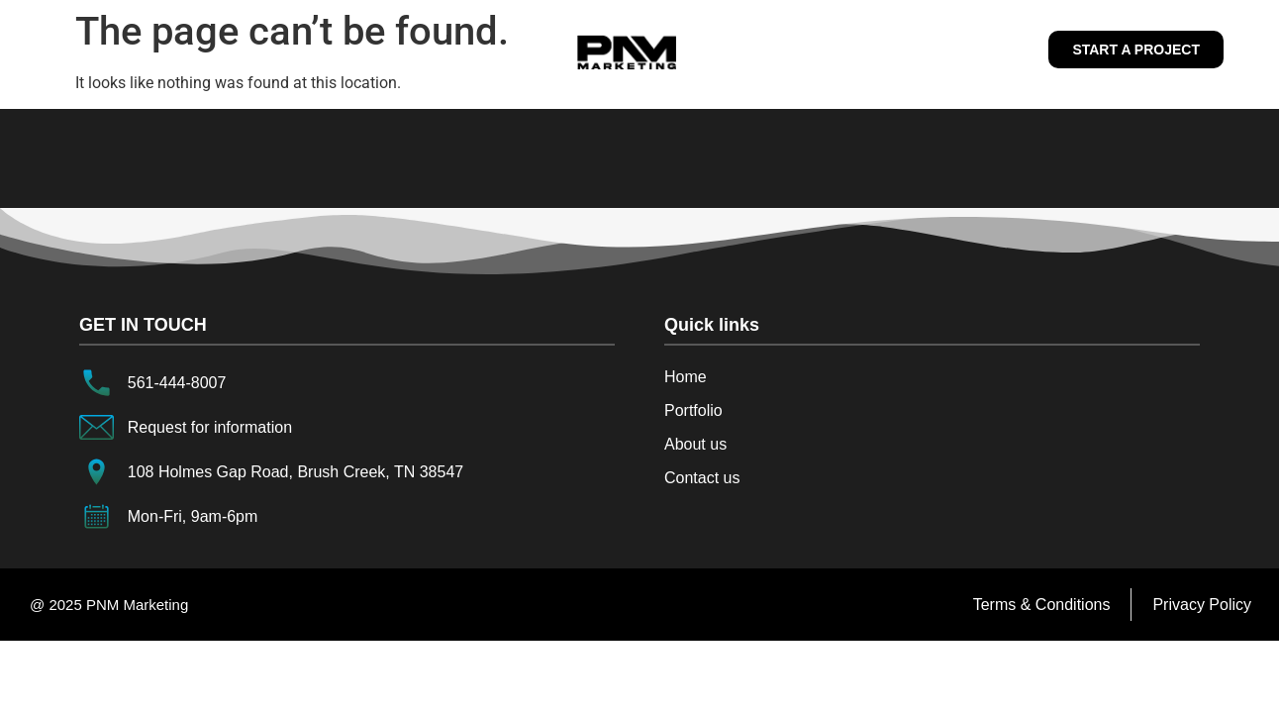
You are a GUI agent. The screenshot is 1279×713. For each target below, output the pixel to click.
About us (501, 49)
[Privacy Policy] (1201, 605)
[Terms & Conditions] (1042, 605)
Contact (934, 49)
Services (763, 49)
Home (352, 49)
